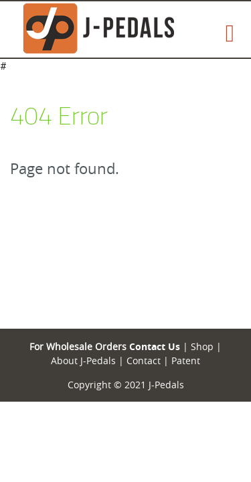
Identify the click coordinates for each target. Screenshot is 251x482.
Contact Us (154, 346)
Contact (142, 360)
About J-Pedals (83, 360)
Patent (185, 360)
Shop (201, 346)
